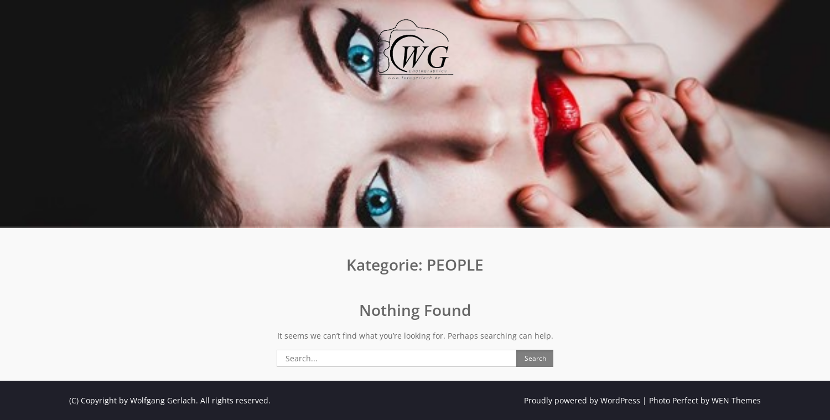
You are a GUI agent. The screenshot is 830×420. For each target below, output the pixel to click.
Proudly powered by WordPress (582, 400)
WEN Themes (736, 400)
